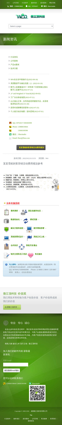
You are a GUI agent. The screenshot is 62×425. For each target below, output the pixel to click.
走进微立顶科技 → (12, 307)
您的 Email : (7, 360)
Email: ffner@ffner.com (21, 138)
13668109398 (20, 130)
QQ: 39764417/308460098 (22, 123)
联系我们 (53, 418)
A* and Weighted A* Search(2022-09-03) (25, 93)
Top (31, 415)
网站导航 (52, 3)
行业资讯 (14, 57)
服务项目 (34, 3)
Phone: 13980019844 (20, 127)
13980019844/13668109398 (16, 383)
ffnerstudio (36, 383)
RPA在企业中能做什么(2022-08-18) (24, 79)
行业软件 (25, 3)
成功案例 (43, 3)
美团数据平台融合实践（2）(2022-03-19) (26, 83)
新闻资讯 (31, 421)
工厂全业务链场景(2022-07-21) (22, 97)
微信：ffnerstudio (49, 6)
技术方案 (14, 68)
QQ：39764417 (33, 6)
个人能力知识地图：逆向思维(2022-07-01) (27, 111)
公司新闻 (14, 61)
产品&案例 (15, 65)
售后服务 (44, 418)
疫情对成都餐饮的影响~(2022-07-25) (25, 108)
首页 (8, 3)
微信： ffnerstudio (19, 134)
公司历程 (16, 3)
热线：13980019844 (16, 6)
